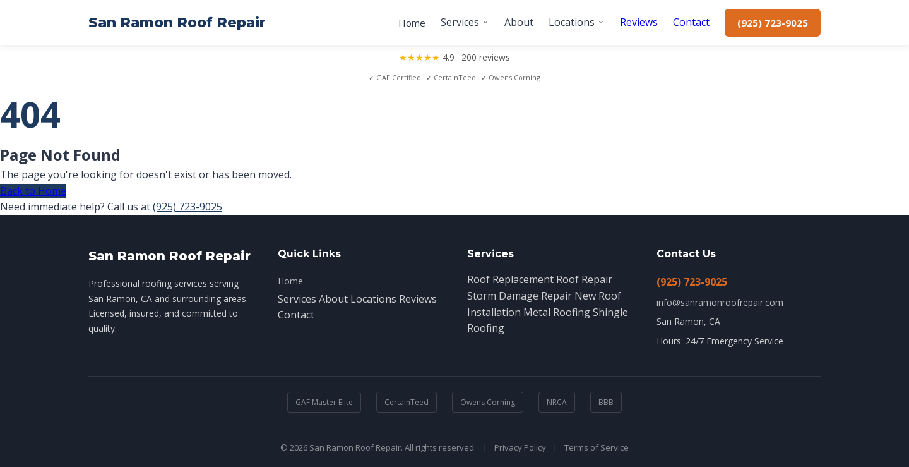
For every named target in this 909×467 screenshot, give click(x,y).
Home (411, 22)
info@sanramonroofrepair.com (719, 302)
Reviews (639, 22)
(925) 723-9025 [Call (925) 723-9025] (772, 22)
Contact (691, 22)
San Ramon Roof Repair (177, 22)
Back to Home (33, 191)
